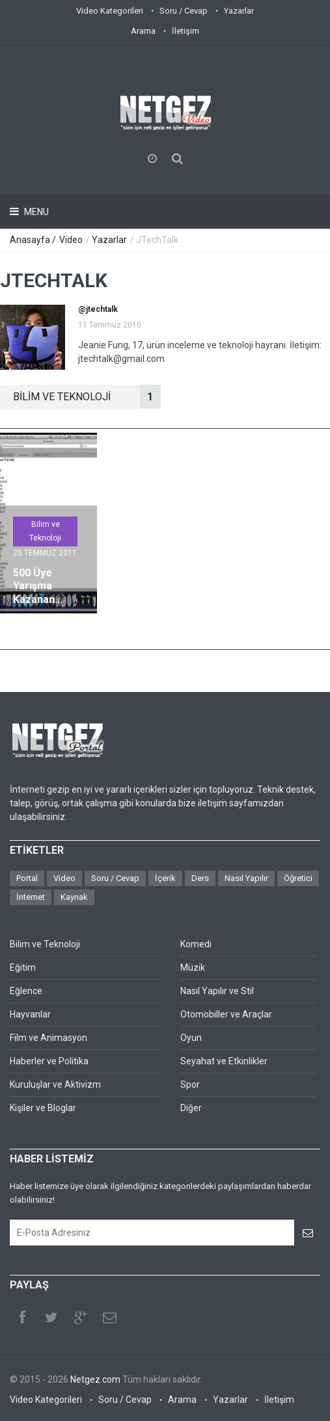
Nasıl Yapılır (246, 878)
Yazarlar (239, 11)
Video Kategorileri (109, 11)
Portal (27, 878)
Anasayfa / (34, 240)
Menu (35, 212)
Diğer (191, 1108)
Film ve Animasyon (48, 1037)
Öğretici (298, 878)
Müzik (192, 967)
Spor (190, 1084)
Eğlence (26, 991)
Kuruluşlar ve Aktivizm (55, 1084)
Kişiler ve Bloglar (43, 1108)
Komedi (196, 944)
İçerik (165, 878)
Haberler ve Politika (49, 1061)
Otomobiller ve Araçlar (226, 1014)
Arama (143, 31)
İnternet (30, 897)
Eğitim (23, 967)
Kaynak (74, 897)
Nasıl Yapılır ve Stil (217, 991)
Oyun (191, 1037)
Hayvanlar (30, 1014)
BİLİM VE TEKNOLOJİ (87, 397)
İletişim (185, 31)
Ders (200, 878)
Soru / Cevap (183, 11)
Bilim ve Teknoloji (45, 531)
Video (71, 240)
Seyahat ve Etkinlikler (224, 1061)
